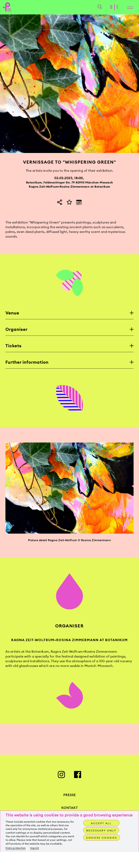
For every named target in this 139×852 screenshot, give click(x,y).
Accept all (101, 823)
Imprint (34, 848)
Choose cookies (101, 837)
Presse (69, 795)
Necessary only (101, 830)
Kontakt (69, 808)
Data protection (16, 848)
